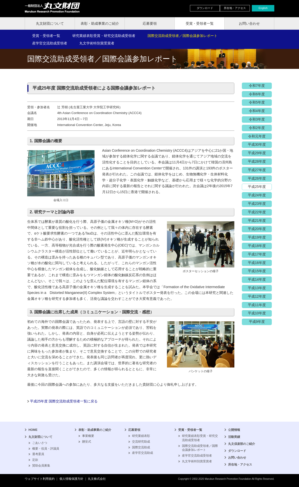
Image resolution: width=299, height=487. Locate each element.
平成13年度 (257, 288)
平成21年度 (257, 221)
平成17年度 (257, 254)
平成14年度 (257, 279)
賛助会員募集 (41, 465)
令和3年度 (257, 119)
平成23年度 (257, 204)
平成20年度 (257, 229)
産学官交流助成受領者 (49, 43)
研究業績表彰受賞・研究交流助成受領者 (103, 36)
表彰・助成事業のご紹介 (100, 23)
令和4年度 (257, 111)
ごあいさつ (39, 443)
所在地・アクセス (235, 7)
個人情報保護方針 (71, 479)
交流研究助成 (141, 441)
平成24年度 (257, 195)
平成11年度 (257, 305)
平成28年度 (257, 161)
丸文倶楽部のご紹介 (241, 444)
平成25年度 (257, 187)
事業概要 (88, 436)
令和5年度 (257, 102)
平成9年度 (257, 322)
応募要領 (150, 23)
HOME (32, 430)
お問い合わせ (249, 23)
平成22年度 (257, 212)
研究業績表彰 (141, 436)
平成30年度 (257, 144)
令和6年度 (257, 94)
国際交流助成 (141, 447)
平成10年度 (257, 313)
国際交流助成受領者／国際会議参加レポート (182, 36)
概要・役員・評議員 (45, 448)
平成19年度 (257, 237)
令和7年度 (257, 86)
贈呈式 (86, 441)
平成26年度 (257, 178)
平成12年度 (257, 296)
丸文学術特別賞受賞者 (96, 43)
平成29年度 (257, 153)
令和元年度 (257, 136)
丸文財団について (50, 23)
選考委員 (38, 454)
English (263, 7)
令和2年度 (257, 128)
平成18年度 (257, 246)
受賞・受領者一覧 (200, 23)
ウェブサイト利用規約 (40, 479)
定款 (35, 460)
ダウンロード (205, 7)
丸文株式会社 (97, 479)
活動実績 (234, 437)
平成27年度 (257, 170)
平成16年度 (257, 263)
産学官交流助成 (142, 453)
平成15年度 (257, 271)
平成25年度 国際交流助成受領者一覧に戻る (64, 401)
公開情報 (234, 430)
